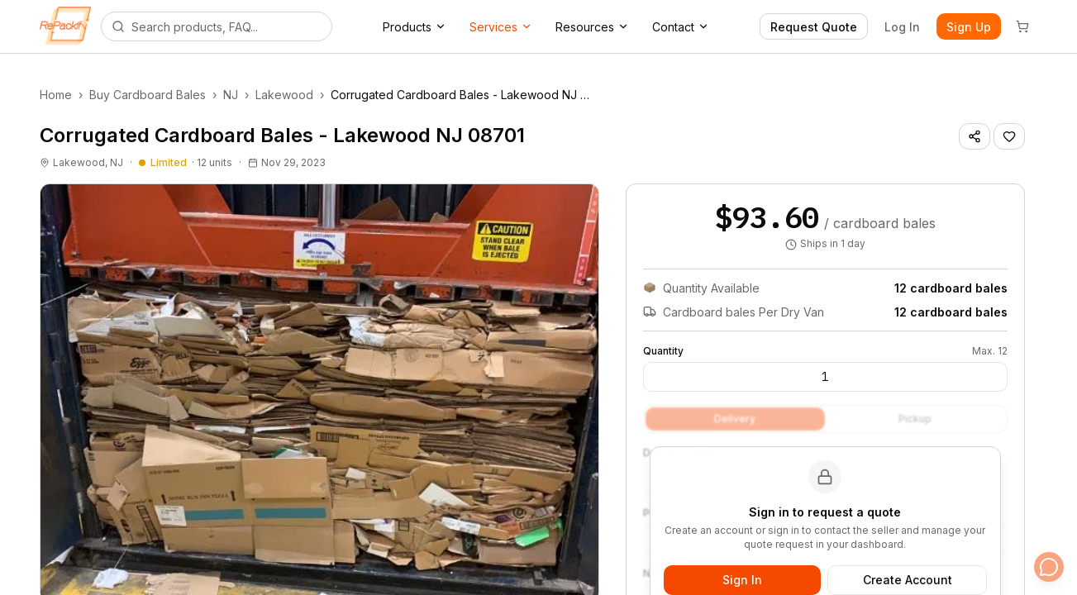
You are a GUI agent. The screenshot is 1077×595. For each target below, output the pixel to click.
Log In (902, 27)
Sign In (742, 580)
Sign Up (968, 27)
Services (500, 27)
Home (56, 95)
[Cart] (1022, 26)
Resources (592, 27)
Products (414, 27)
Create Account (907, 580)
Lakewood (284, 95)
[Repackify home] (65, 26)
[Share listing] (974, 136)
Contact (680, 27)
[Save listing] (1009, 136)
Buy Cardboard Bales (147, 95)
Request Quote (813, 27)
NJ (230, 95)
